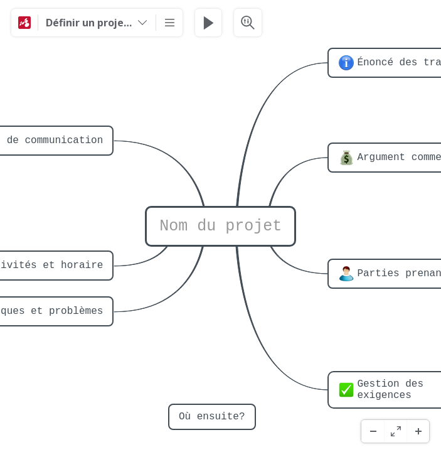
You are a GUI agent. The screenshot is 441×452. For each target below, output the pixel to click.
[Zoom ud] (372, 431)
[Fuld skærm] (395, 431)
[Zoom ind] (417, 431)
